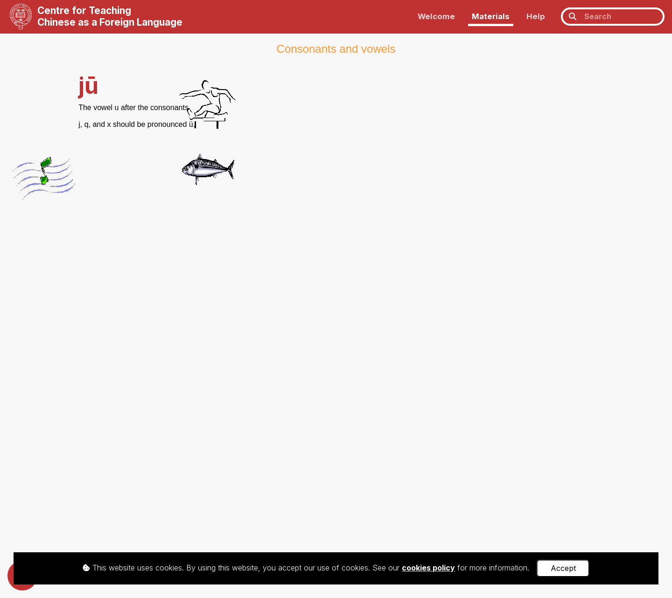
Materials (491, 16)
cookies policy (428, 567)
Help (535, 16)
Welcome (436, 16)
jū (88, 85)
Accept (563, 568)
